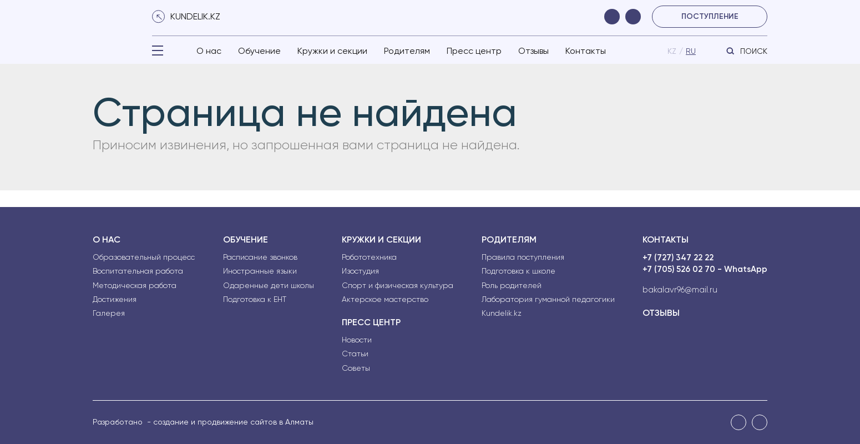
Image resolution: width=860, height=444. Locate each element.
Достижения (114, 299)
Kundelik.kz (502, 313)
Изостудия (360, 270)
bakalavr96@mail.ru (680, 290)
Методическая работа (134, 285)
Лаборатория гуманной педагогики (548, 299)
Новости (357, 339)
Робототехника (369, 257)
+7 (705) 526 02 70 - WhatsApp (705, 269)
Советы (356, 368)
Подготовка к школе (518, 270)
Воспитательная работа (138, 270)
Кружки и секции (332, 51)
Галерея (109, 313)
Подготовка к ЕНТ (254, 299)
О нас (208, 51)
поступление (709, 16)
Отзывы (533, 51)
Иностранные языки (260, 270)
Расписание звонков (260, 257)
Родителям (407, 51)
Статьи (355, 353)
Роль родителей (512, 285)
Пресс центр (474, 51)
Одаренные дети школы (268, 285)
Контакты (585, 51)
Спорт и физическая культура (397, 285)
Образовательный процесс (144, 257)
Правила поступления (523, 257)
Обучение (259, 51)
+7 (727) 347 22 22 (678, 258)
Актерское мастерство (385, 299)
